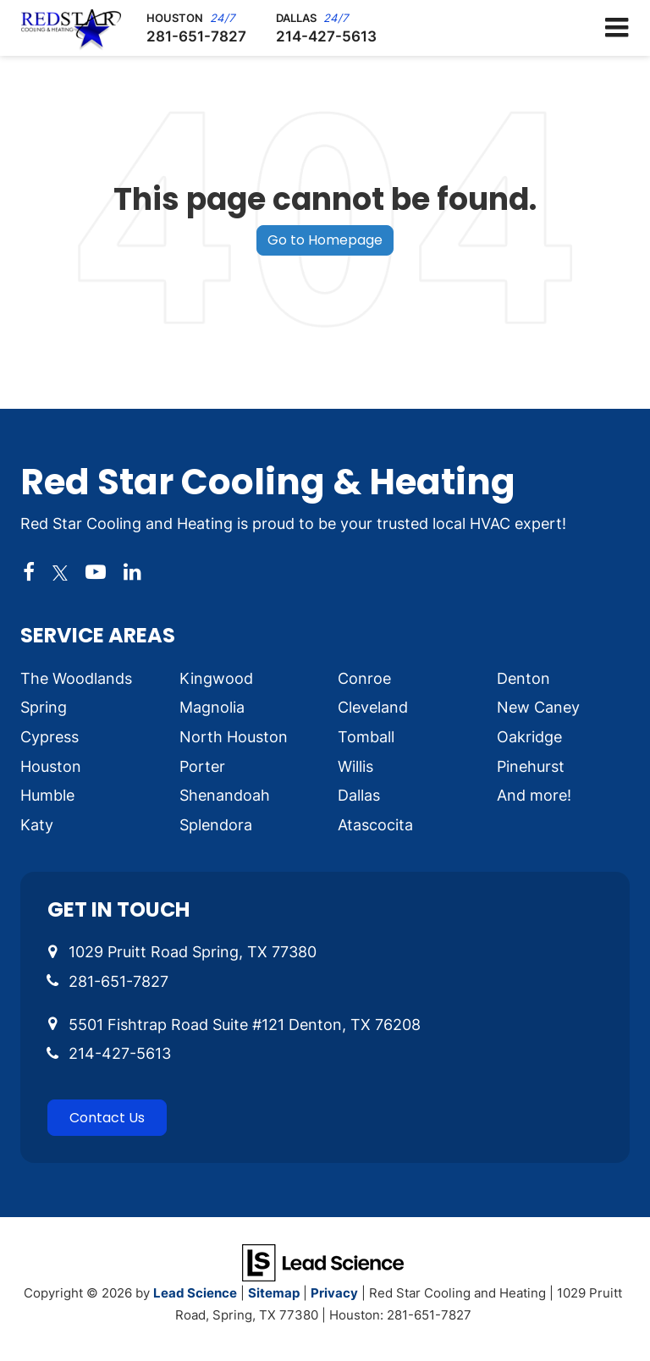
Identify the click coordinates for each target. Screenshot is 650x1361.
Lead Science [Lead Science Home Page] (195, 1292)
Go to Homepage (325, 240)
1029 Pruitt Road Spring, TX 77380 (193, 951)
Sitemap (274, 1292)
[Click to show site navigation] (616, 28)
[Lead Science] (323, 1261)
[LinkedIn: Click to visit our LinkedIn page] (132, 572)
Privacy (334, 1292)
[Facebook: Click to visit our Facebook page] (28, 572)
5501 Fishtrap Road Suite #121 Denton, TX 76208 (245, 1024)
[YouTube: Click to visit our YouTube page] (96, 572)
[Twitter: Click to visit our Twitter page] (60, 572)
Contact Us (107, 1117)
